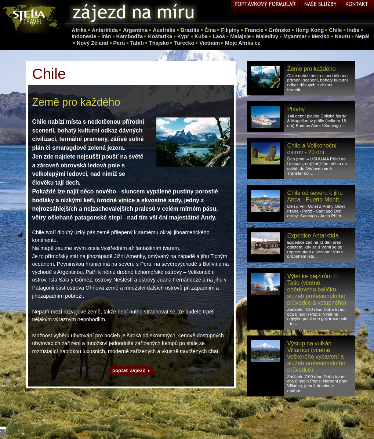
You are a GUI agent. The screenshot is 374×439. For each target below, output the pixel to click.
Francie (254, 30)
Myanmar (294, 36)
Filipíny (230, 30)
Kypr (183, 36)
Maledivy (267, 36)
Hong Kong (309, 30)
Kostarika (160, 36)
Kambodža (129, 36)
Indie (353, 30)
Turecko (184, 43)
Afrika (79, 30)
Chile (335, 30)
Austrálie (164, 30)
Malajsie (240, 36)
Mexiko (321, 36)
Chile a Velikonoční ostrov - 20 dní (312, 148)
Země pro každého (311, 69)
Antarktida (105, 30)
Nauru (342, 36)
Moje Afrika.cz (242, 43)
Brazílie (190, 30)
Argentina (135, 30)
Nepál (362, 36)
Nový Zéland (92, 43)
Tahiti (137, 43)
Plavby (296, 109)
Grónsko (279, 30)
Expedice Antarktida (313, 235)
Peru (119, 43)
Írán (106, 36)
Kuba (201, 36)
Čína (210, 30)
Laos (219, 36)
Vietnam (209, 43)
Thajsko (159, 43)
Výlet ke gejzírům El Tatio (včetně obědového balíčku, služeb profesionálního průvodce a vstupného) (316, 289)
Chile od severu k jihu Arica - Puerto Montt (315, 196)
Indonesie (84, 36)
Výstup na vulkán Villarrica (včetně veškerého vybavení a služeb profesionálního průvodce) (316, 356)
